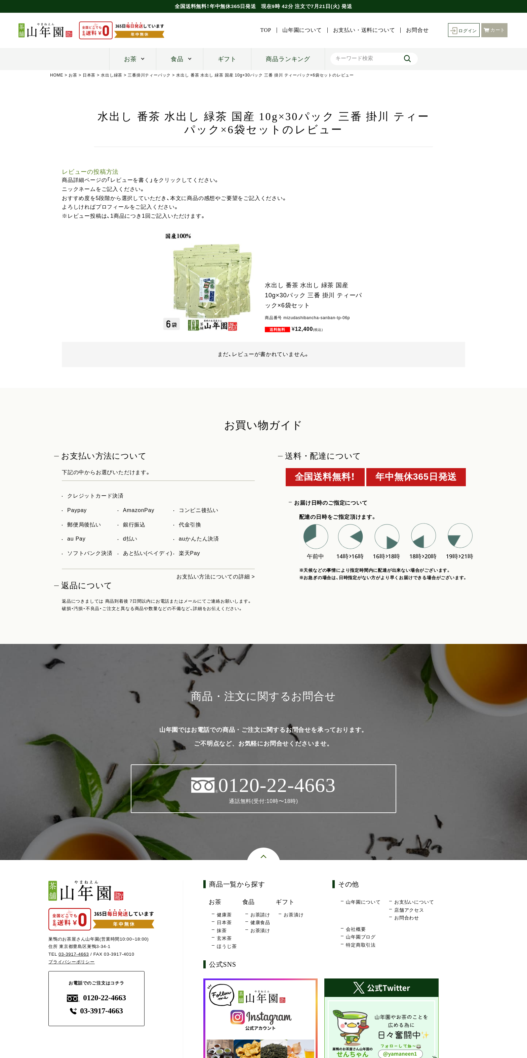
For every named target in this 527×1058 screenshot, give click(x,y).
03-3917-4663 (73, 954)
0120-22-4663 (96, 998)
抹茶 (222, 930)
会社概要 (356, 929)
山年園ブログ (361, 937)
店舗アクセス (409, 910)
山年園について (300, 30)
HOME (56, 75)
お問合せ (415, 30)
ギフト (227, 59)
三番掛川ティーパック (149, 75)
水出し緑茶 (112, 75)
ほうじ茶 (227, 946)
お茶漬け (260, 930)
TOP (263, 30)
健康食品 (260, 922)
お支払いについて (414, 902)
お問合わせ (406, 918)
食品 (177, 59)
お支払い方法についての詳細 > (215, 577)
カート (494, 29)
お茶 (130, 59)
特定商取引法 (361, 945)
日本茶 (89, 75)
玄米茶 (224, 938)
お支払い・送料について (362, 30)
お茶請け (260, 914)
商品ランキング (288, 59)
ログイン (463, 30)
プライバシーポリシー (71, 962)
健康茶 (224, 914)
